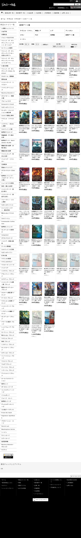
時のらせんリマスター (7, 214)
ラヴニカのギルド (6, 261)
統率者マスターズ (6, 132)
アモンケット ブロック (7, 275)
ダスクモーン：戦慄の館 (7, 97)
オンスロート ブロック (7, 348)
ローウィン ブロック (7, 332)
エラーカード (5, 438)
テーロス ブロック (7, 298)
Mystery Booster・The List (7, 445)
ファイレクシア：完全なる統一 (7, 155)
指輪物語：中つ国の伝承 (7, 136)
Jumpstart (5, 235)
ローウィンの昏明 (6, 48)
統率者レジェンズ (6, 226)
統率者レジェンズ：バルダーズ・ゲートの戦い (7, 178)
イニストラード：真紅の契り (7, 190)
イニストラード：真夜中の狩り (7, 195)
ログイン (52, 7)
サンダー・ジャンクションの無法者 (7, 111)
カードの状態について (56, 480)
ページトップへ (77, 476)
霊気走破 (4, 79)
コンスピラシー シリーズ (7, 391)
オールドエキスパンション (7, 379)
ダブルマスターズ (6, 238)
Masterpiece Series (8, 429)
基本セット (4, 384)
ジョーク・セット (6, 398)
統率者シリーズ (6, 401)
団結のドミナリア (6, 167)
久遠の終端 (4, 66)
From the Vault (6, 412)
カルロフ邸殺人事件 (7, 115)
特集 (19, 482)
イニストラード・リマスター (7, 83)
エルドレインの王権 (7, 249)
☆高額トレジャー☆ (7, 28)
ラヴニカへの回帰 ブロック (7, 302)
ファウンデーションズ (7, 88)
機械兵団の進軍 (6, 151)
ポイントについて (56, 484)
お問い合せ (70, 485)
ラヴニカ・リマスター (7, 119)
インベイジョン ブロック (7, 357)
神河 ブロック (5, 341)
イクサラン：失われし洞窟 (7, 125)
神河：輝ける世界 (6, 186)
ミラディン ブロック (7, 344)
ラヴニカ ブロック (7, 338)
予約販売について (56, 487)
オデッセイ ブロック (7, 353)
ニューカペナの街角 (7, 183)
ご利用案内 (70, 482)
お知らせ (37, 480)
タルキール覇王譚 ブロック (7, 293)
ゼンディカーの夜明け (7, 231)
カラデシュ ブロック (7, 279)
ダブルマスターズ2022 (8, 171)
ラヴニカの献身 (6, 258)
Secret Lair (5, 426)
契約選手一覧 (38, 482)
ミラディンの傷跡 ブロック (7, 312)
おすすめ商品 (22, 488)
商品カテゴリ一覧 (23, 480)
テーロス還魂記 (6, 246)
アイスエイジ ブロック (7, 374)
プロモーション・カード (7, 422)
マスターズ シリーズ (7, 264)
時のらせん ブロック (7, 335)
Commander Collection (8, 222)
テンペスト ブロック (7, 367)
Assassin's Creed (7, 104)
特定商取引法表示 (72, 480)
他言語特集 (4, 441)
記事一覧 (37, 485)
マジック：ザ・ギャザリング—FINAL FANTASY (8, 71)
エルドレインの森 (6, 129)
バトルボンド (5, 395)
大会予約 (4, 31)
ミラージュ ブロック (7, 370)
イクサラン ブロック (7, 271)
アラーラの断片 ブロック (7, 323)
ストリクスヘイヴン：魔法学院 (6, 209)
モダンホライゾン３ (7, 107)
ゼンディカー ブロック (7, 317)
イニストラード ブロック (7, 307)
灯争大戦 (4, 255)
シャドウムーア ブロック (7, 328)
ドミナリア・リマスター (7, 160)
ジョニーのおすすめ (7, 37)
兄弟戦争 (4, 164)
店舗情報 (37, 488)
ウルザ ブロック (6, 364)
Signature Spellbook (8, 416)
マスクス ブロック (7, 361)
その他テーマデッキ (7, 409)
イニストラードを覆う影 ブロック (7, 283)
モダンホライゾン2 (7, 205)
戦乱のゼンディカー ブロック (7, 288)
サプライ (4, 449)
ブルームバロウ (6, 101)
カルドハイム (5, 218)
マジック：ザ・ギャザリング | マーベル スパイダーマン (7, 60)
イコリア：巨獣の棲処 (7, 242)
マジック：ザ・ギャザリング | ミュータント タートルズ (7, 43)
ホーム (4, 480)
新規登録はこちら (63, 7)
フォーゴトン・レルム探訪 (7, 201)
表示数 (21, 44)
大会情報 (37, 491)
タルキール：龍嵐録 (7, 76)
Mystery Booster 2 (7, 93)
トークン (4, 432)
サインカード (5, 435)
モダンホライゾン (6, 252)
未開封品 (4, 34)
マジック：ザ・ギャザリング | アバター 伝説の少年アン (7, 53)
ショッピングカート (8, 488)
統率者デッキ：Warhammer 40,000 (8, 141)
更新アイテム (22, 485)
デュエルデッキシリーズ (7, 405)
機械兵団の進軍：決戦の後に (7, 146)
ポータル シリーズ (7, 387)
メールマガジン (38, 493)
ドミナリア (4, 267)
